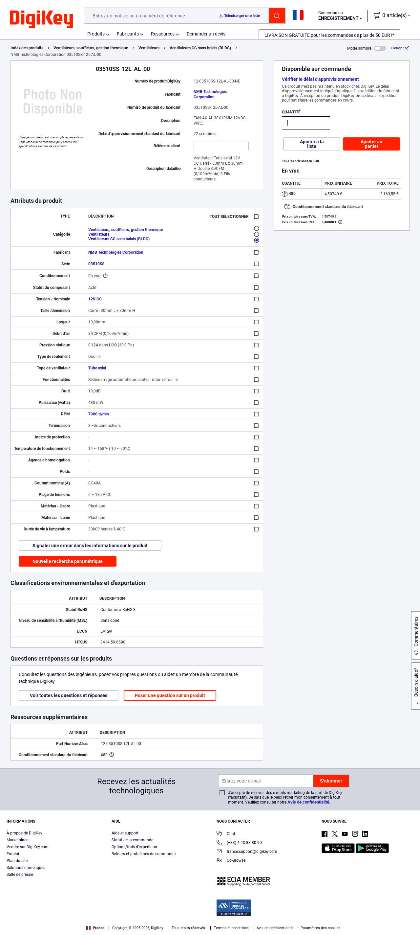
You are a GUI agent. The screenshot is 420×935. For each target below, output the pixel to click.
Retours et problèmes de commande (144, 854)
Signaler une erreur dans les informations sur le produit (90, 545)
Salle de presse (20, 874)
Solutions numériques (26, 867)
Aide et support (125, 833)
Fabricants (128, 33)
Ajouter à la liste (312, 144)
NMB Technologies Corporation (210, 94)
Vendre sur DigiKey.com (28, 847)
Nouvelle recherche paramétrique (67, 561)
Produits (96, 33)
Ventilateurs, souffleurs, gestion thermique (90, 48)
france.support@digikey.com (247, 852)
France (95, 928)
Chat (226, 834)
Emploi (13, 854)
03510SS (96, 264)
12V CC (95, 299)
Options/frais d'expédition (134, 847)
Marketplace (17, 840)
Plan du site (17, 860)
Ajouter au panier (371, 144)
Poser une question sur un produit (170, 695)
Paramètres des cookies (321, 928)
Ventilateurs (148, 48)
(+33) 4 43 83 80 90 (239, 843)
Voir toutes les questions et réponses (68, 695)
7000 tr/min (98, 414)
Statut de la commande (132, 840)
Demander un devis (206, 33)
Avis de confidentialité (308, 802)
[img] (41, 20)
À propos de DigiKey (24, 833)
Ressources (163, 33)
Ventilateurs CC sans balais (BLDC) (200, 48)
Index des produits (26, 48)
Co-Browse (231, 861)
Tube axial (97, 368)
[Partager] (400, 48)
